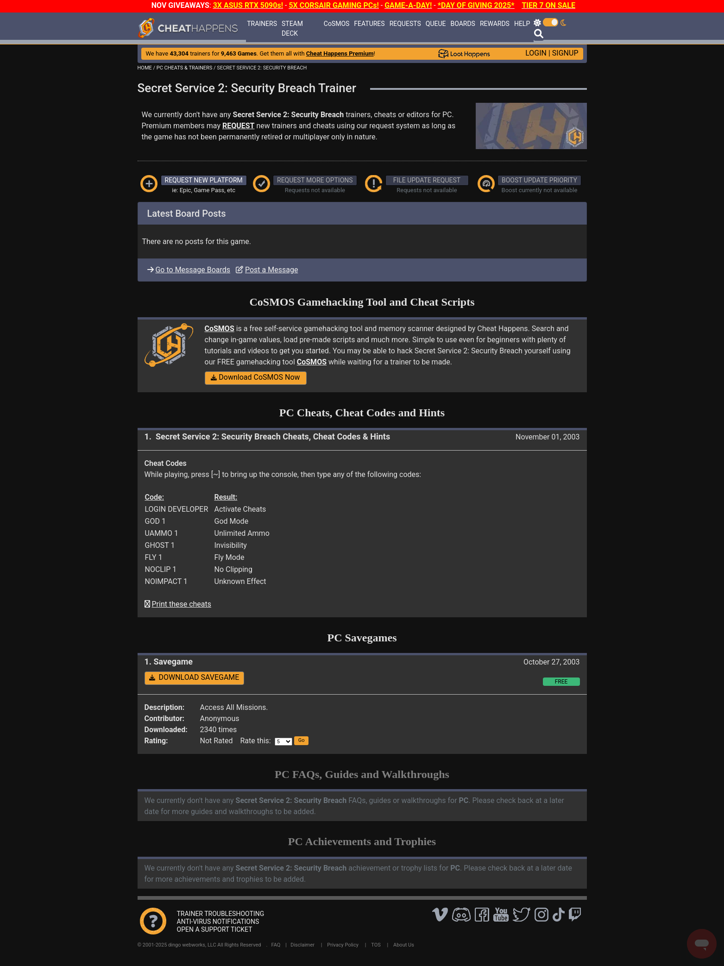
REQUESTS (405, 23)
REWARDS (495, 23)
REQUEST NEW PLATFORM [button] (204, 180)
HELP (522, 23)
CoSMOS (337, 23)
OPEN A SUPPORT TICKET (214, 929)
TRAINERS (262, 23)
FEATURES (369, 23)
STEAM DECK (292, 28)
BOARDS (462, 23)
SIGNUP (565, 53)
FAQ (276, 945)
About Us (403, 945)
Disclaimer (302, 945)
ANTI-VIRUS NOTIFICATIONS (218, 921)
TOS (376, 945)
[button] (301, 740)
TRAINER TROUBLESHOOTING (220, 913)
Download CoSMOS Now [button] (255, 377)
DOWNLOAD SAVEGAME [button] (194, 677)
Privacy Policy (343, 945)
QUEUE (436, 23)
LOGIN (536, 53)
